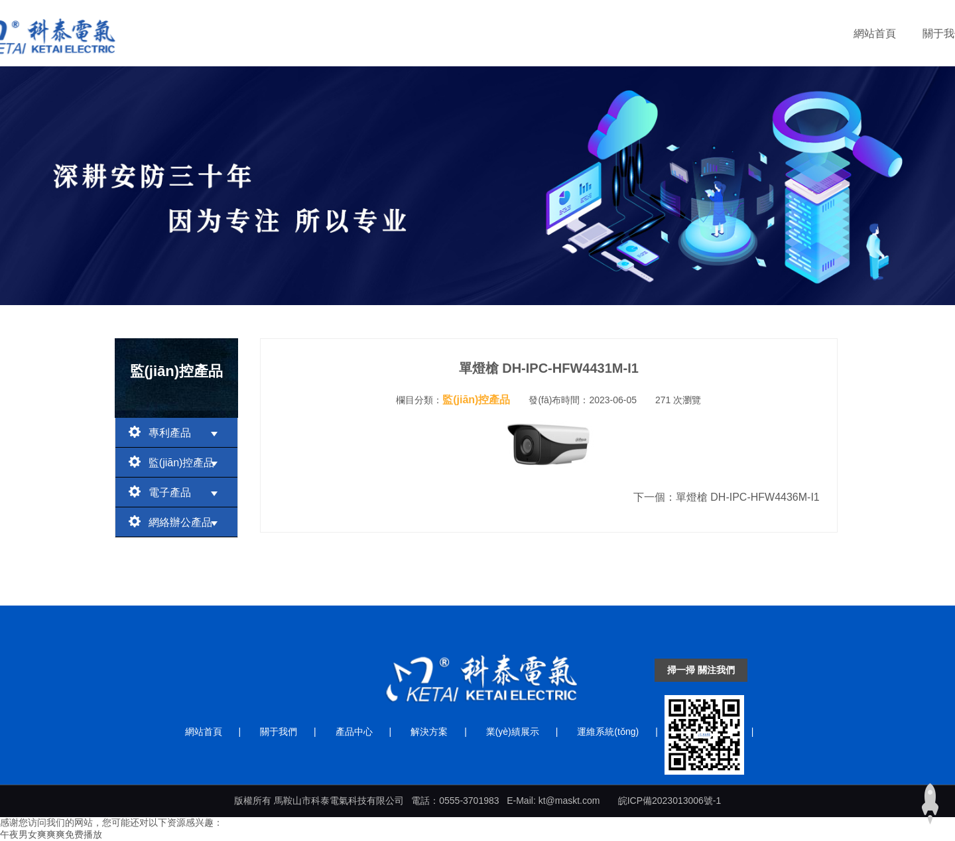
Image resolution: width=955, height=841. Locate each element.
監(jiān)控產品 (176, 461)
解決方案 (528, 33)
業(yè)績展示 (606, 33)
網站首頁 (321, 33)
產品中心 (459, 33)
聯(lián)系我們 (794, 33)
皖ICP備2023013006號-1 (670, 800)
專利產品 (176, 431)
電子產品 (176, 491)
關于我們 (390, 33)
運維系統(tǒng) (699, 33)
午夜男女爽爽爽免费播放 (51, 834)
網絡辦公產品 (176, 521)
